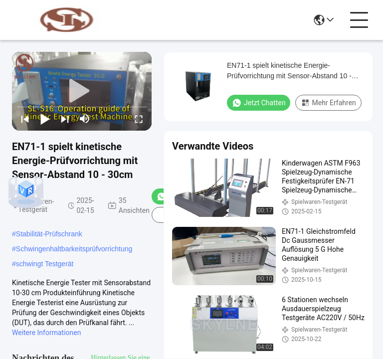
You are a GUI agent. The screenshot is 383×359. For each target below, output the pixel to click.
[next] (65, 118)
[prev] (25, 118)
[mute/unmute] (85, 118)
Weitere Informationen (46, 333)
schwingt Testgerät (45, 264)
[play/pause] (45, 118)
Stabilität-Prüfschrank (49, 234)
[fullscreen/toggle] (139, 118)
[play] (81, 91)
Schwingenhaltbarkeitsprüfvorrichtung (74, 249)
